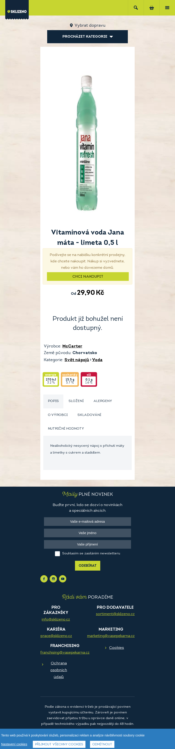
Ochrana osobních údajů (58, 670)
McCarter (72, 346)
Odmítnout (102, 744)
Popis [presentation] (53, 401)
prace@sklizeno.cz (56, 636)
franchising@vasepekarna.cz (65, 653)
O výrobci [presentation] (58, 415)
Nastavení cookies (14, 744)
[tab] (53, 401)
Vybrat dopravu (90, 25)
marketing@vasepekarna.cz (111, 636)
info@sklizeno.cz (56, 619)
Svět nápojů (76, 360)
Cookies (116, 648)
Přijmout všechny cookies (59, 744)
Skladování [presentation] (89, 415)
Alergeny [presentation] (102, 401)
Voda (97, 360)
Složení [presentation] (76, 401)
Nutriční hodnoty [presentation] (66, 429)
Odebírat (88, 566)
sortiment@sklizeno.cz (115, 614)
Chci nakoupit (87, 277)
